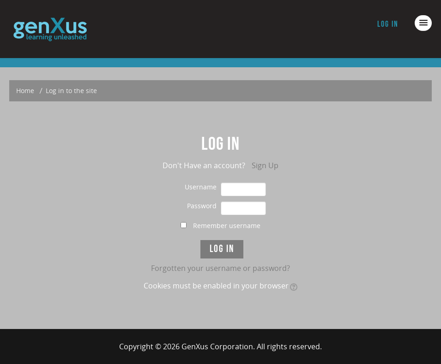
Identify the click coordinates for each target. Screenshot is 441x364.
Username (201, 186)
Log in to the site (71, 90)
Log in (388, 24)
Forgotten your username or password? (220, 268)
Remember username (226, 225)
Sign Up (265, 165)
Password (202, 205)
